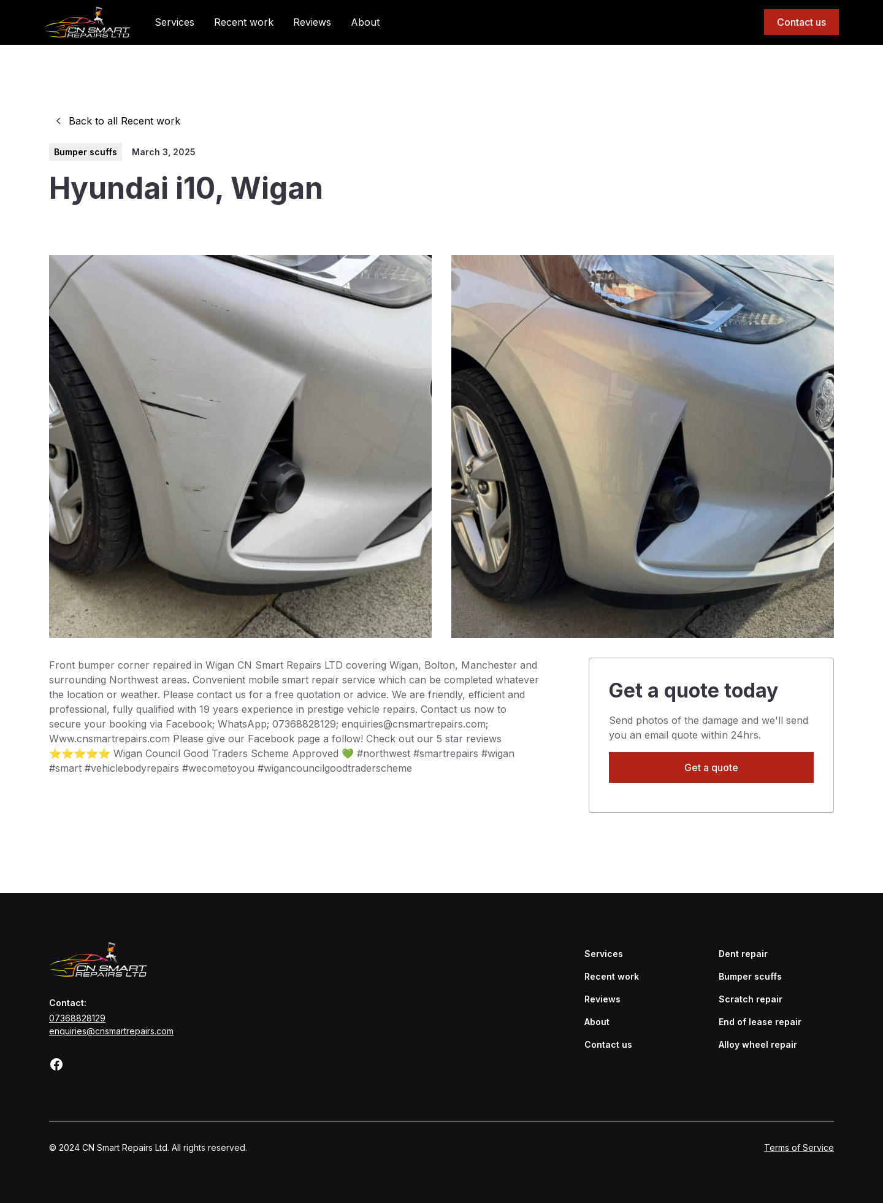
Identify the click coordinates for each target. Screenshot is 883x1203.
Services (174, 22)
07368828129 (77, 1018)
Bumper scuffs (750, 976)
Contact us (801, 22)
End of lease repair (760, 1022)
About (365, 22)
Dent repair (743, 953)
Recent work (243, 22)
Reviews (312, 22)
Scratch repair (750, 999)
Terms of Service (799, 1147)
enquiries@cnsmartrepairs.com (111, 1031)
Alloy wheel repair (758, 1044)
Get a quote (711, 767)
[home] (87, 22)
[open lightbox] (240, 446)
